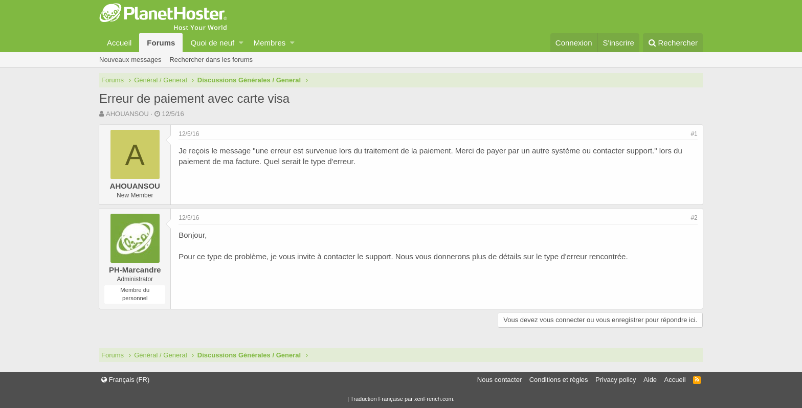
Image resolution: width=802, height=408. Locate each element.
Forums (161, 42)
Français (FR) (125, 379)
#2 (693, 217)
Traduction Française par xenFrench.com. (402, 399)
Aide (650, 379)
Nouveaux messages (130, 59)
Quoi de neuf (212, 42)
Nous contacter (499, 379)
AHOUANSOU (127, 114)
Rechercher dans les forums (211, 59)
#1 (693, 134)
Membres (270, 42)
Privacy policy (615, 379)
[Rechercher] (673, 42)
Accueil (119, 42)
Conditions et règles (558, 379)
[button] (241, 42)
